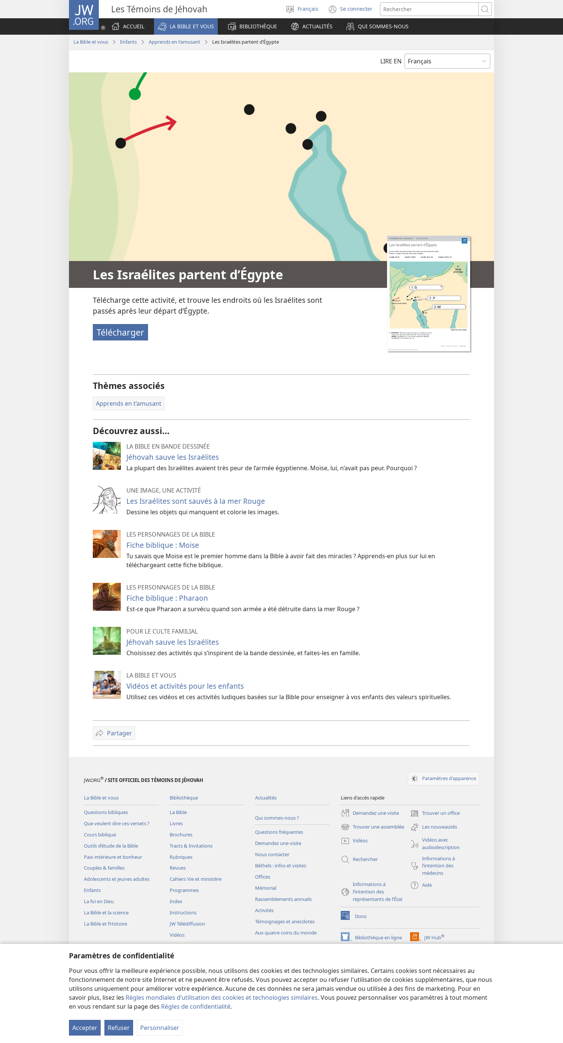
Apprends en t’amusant (174, 41)
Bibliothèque (184, 797)
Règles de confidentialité (195, 1006)
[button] (186, 26)
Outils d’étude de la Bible (111, 845)
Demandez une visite (278, 843)
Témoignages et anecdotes (285, 921)
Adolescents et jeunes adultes (117, 879)
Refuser (119, 1028)
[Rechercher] (429, 9)
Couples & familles (104, 867)
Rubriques (181, 857)
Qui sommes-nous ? (277, 817)
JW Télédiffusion (187, 923)
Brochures (181, 834)
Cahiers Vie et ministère (195, 879)
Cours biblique (100, 834)
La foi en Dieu (99, 901)
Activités (264, 910)
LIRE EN (391, 61)
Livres (176, 823)
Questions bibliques (106, 812)
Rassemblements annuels (283, 899)
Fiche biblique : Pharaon (167, 598)
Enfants (128, 41)
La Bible (178, 812)
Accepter (84, 1028)
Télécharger (120, 332)
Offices (262, 876)
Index (176, 901)
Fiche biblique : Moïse (162, 545)
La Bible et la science (106, 912)
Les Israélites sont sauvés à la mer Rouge (195, 501)
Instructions (183, 912)
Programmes (184, 890)
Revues (178, 867)
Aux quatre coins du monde (286, 932)
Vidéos (177, 935)
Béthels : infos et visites (280, 865)
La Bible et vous (90, 41)
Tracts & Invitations (191, 845)
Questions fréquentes (279, 832)
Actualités (266, 797)
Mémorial (265, 888)
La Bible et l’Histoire (105, 923)
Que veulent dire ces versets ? (117, 823)
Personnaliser (159, 1028)
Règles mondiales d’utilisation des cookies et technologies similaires (222, 997)
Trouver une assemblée (372, 827)
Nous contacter (272, 854)
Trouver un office (435, 813)
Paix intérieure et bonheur (113, 857)
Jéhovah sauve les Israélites (172, 457)
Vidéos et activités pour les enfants (185, 686)
